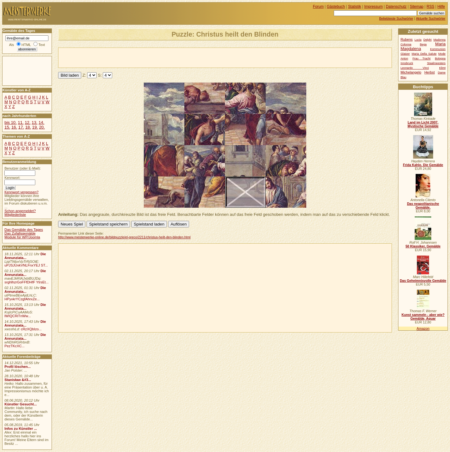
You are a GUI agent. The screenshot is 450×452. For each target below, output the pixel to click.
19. (35, 127)
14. (41, 122)
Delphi (427, 39)
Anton (404, 58)
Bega (423, 44)
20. (42, 127)
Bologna (440, 58)
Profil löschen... (17, 366)
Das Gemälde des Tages (23, 229)
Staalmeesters (436, 63)
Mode (442, 53)
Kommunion (438, 49)
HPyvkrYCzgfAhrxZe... (22, 299)
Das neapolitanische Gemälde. (423, 205)
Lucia (418, 39)
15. (7, 127)
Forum (318, 6)
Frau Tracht (421, 58)
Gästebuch (336, 6)
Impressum (373, 6)
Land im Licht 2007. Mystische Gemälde (423, 124)
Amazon (423, 328)
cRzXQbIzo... (31, 329)
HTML (26, 45)
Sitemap (416, 6)
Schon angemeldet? (20, 211)
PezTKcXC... (14, 346)
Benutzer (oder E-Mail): (22, 168)
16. (14, 127)
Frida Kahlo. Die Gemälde (423, 165)
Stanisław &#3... (17, 380)
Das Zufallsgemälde (20, 233)
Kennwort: (12, 178)
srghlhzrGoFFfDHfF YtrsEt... (26, 282)
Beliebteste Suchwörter (396, 18)
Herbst (429, 72)
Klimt (442, 67)
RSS (430, 6)
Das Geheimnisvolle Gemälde (423, 280)
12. (27, 122)
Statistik (354, 6)
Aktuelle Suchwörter (430, 18)
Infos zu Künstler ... (20, 428)
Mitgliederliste (15, 214)
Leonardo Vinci (415, 67)
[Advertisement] (131, 57)
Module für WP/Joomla (22, 237)
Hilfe (441, 6)
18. (28, 127)
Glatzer (405, 53)
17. (21, 127)
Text (41, 45)
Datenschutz (396, 6)
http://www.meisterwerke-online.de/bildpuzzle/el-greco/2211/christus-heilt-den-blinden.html (124, 237)
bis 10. (10, 122)
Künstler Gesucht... (20, 404)
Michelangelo (411, 72)
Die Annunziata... (25, 256)
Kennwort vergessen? (21, 192)
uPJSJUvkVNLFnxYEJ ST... (26, 265)
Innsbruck (407, 63)
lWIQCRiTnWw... (17, 316)
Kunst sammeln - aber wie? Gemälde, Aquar (423, 316)
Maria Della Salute (424, 53)
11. (20, 122)
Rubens (407, 39)
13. (34, 122)
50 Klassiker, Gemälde (423, 246)
